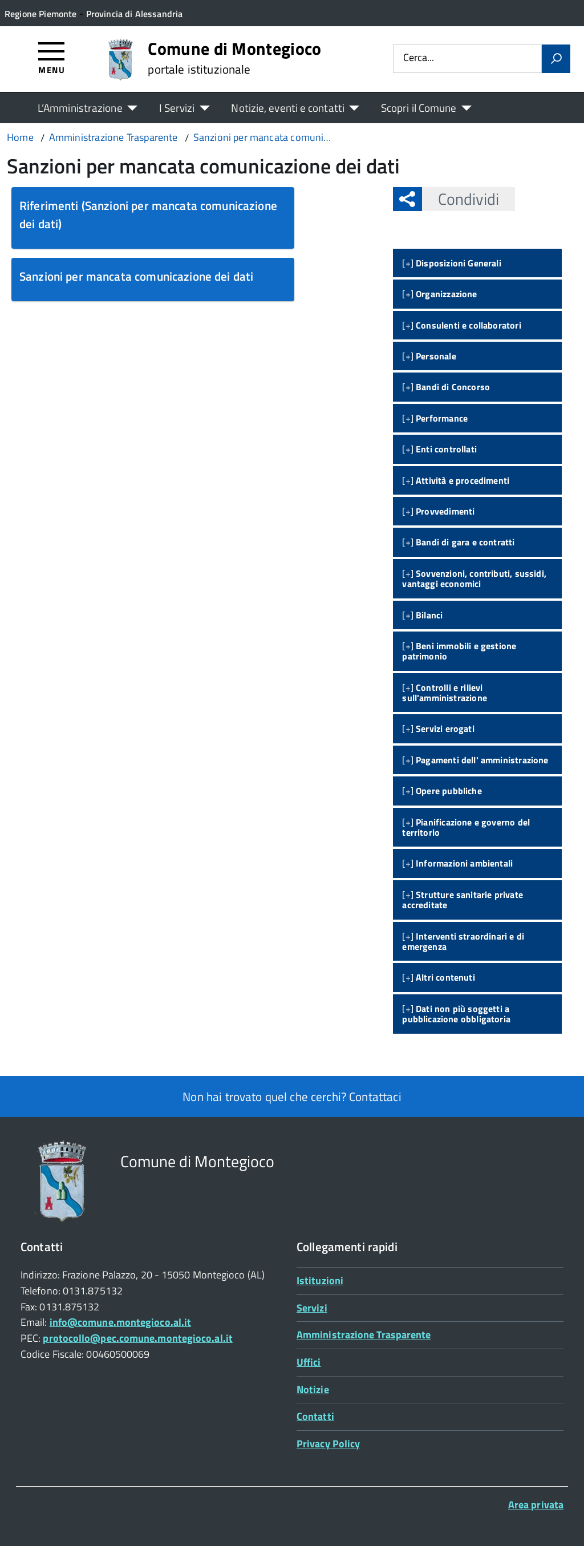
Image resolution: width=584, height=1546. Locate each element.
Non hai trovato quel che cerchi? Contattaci (291, 1096)
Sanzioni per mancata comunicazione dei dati (136, 276)
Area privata (535, 1504)
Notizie (313, 1389)
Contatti (315, 1416)
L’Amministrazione (80, 107)
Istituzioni (320, 1280)
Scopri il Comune (419, 107)
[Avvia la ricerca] (556, 58)
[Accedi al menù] (51, 57)
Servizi (312, 1308)
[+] (451, 263)
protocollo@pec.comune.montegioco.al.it (137, 1338)
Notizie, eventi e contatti (287, 107)
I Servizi (177, 107)
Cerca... (418, 58)
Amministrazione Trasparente (364, 1334)
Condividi (460, 199)
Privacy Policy (328, 1443)
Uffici (309, 1362)
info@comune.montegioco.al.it (121, 1322)
